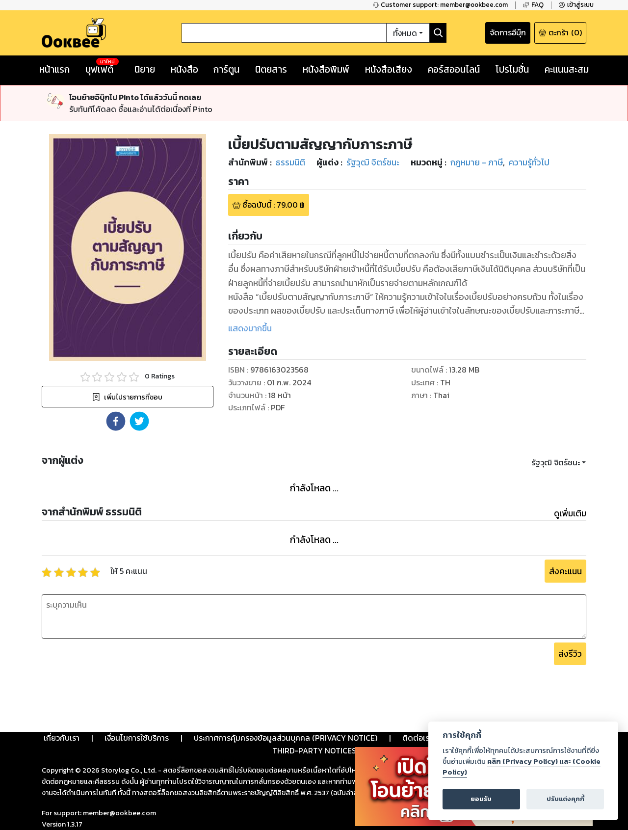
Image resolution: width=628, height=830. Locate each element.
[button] (116, 421)
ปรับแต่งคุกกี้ (565, 798)
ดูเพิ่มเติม (570, 513)
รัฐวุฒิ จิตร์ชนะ (555, 462)
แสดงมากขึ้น (250, 328)
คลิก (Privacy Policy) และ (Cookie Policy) (522, 766)
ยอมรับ (481, 798)
